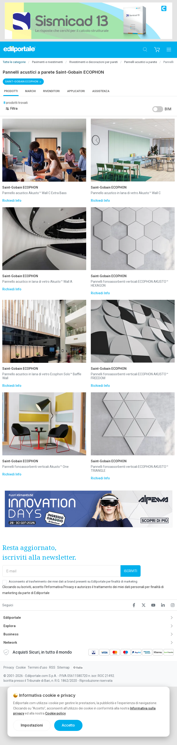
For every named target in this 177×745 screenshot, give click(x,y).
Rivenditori (51, 91)
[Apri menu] (169, 49)
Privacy (8, 667)
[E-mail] (61, 571)
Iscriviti (130, 571)
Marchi (30, 91)
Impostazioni (32, 725)
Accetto (68, 725)
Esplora (9, 626)
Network (10, 642)
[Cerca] (145, 49)
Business (10, 634)
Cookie (21, 667)
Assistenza (100, 91)
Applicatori (76, 91)
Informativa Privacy (60, 587)
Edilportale (12, 618)
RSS (52, 667)
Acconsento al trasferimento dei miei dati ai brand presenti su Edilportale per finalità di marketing (73, 581)
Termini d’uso (37, 667)
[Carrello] (157, 49)
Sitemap (63, 667)
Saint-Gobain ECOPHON (21, 81)
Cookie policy (55, 713)
